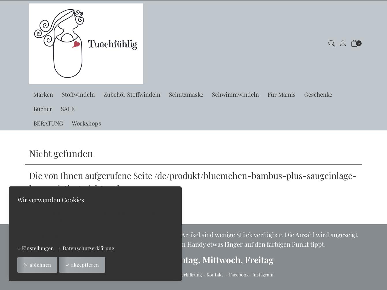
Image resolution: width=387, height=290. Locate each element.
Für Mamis (282, 94)
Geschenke (318, 94)
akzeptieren (82, 264)
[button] (331, 44)
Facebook (239, 275)
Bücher (42, 109)
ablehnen (37, 264)
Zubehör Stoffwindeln (132, 94)
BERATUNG (48, 123)
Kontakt (214, 275)
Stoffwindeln (78, 94)
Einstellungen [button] (35, 248)
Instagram (262, 275)
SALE (68, 109)
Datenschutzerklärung (86, 248)
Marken (43, 94)
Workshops (86, 123)
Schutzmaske (186, 94)
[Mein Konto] (343, 44)
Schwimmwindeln (235, 94)
